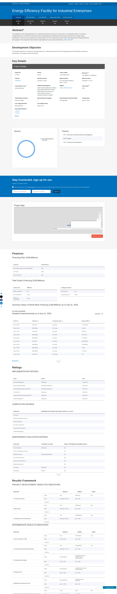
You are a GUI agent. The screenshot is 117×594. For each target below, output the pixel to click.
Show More (68, 40)
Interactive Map (97, 236)
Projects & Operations (24, 3)
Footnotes (15, 361)
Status (39, 72)
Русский (96, 4)
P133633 (17, 113)
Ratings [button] (55, 23)
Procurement (30, 17)
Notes (16, 116)
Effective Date (86, 78)
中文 (100, 4)
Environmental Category (44, 98)
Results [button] (67, 23)
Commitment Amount (21, 98)
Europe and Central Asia (66, 88)
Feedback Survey (110, 587)
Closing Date (86, 98)
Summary (18, 17)
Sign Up (56, 191)
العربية (91, 4)
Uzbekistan (18, 80)
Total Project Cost (21, 86)
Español (81, 4)
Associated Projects (21, 109)
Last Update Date (42, 103)
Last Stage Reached (21, 103)
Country (17, 78)
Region (62, 85)
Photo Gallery (67, 17)
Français (86, 4)
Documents (42, 17)
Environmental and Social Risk (68, 98)
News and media (55, 17)
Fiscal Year (85, 86)
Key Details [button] (30, 23)
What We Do (15, 3)
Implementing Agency (43, 85)
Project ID (18, 72)
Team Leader (64, 72)
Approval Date (64, 78)
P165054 (17, 111)
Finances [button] (42, 23)
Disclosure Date (42, 78)
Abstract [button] (18, 23)
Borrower (85, 73)
